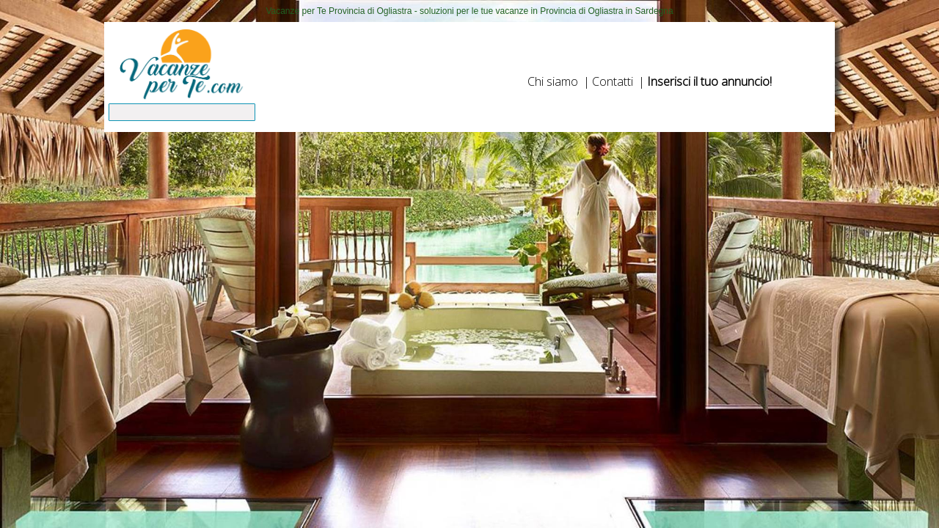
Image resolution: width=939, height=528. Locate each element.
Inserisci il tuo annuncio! (709, 81)
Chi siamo (552, 81)
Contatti (612, 81)
